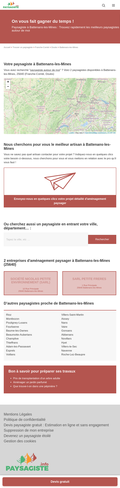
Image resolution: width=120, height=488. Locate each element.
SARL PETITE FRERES (89, 279)
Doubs (54, 47)
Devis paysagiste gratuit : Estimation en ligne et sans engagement (56, 425)
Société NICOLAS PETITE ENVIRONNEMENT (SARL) (30, 280)
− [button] (8, 86)
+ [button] (8, 82)
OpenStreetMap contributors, (96, 133)
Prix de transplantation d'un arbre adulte (36, 378)
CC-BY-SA (111, 133)
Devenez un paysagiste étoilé (27, 436)
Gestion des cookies (20, 441)
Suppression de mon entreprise (29, 430)
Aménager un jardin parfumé (30, 382)
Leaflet (71, 133)
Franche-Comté (42, 47)
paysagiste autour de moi (45, 70)
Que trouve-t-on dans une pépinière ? (35, 386)
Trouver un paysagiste (23, 47)
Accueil (7, 47)
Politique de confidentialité (24, 420)
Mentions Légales (18, 414)
